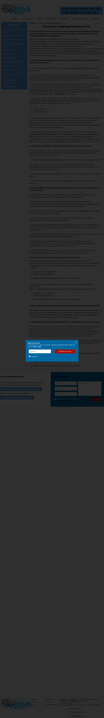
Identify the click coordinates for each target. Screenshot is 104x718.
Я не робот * (33, 356)
